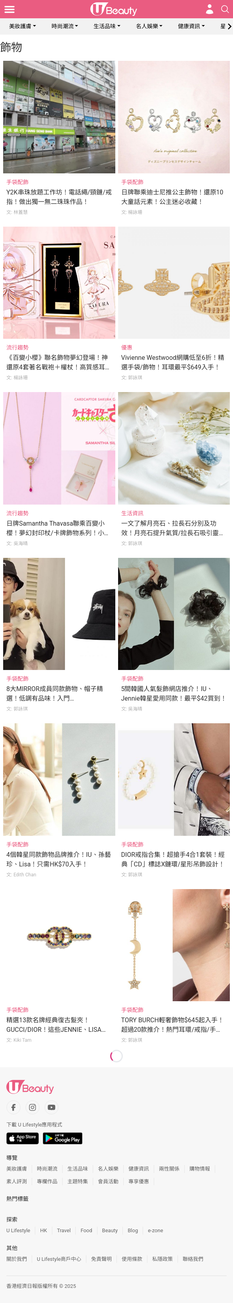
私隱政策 (162, 1259)
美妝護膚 (20, 26)
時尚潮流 (63, 26)
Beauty (110, 1230)
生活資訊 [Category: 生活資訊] (132, 513)
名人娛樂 (147, 26)
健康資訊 (189, 26)
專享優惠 (138, 1182)
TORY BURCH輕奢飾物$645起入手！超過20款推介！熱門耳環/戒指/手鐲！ (172, 1029)
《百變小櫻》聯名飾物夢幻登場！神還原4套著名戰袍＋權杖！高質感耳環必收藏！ (58, 367)
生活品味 (105, 26)
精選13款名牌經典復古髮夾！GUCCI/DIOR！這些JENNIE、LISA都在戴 (57, 1029)
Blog (133, 1230)
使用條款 (132, 1259)
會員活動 (108, 1182)
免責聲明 (101, 1259)
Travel (64, 1230)
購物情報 (199, 1169)
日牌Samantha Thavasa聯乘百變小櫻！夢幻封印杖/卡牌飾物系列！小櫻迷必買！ (58, 533)
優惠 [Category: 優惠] (126, 347)
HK (43, 1230)
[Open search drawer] (225, 9)
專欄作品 (47, 1182)
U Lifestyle (18, 1230)
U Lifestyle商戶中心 (59, 1259)
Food (86, 1230)
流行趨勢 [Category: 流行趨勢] (17, 347)
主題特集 (77, 1182)
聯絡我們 (193, 1259)
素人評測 (16, 1182)
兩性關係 (169, 1169)
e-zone (155, 1230)
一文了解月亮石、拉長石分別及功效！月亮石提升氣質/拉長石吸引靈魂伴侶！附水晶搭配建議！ (173, 533)
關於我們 (16, 1259)
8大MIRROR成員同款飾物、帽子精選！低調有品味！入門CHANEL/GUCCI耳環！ (54, 698)
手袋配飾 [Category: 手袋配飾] (17, 182)
